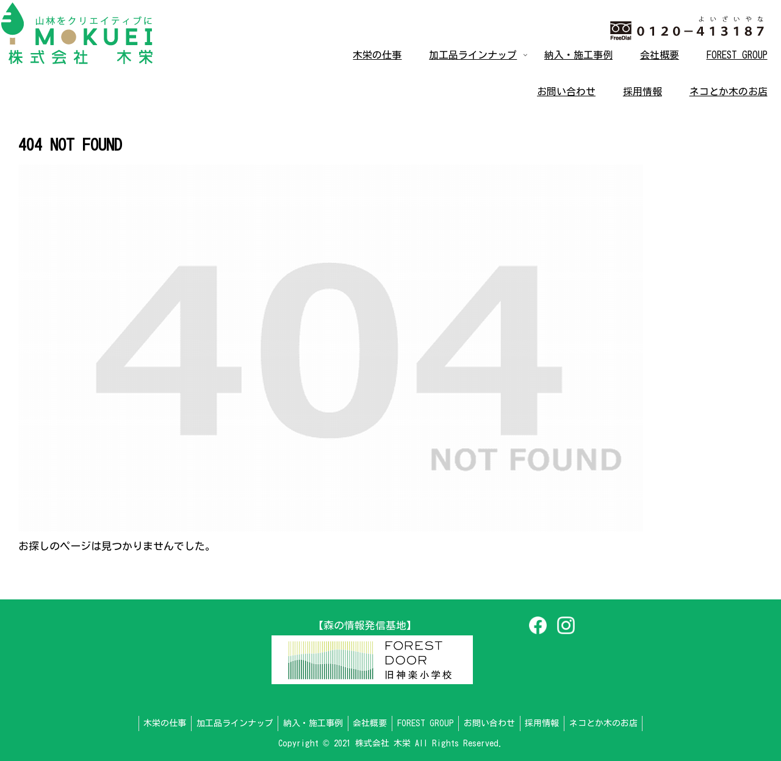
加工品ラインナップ (227, 723)
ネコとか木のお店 (613, 723)
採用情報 (549, 723)
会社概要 (368, 723)
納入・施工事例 (309, 723)
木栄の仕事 (155, 723)
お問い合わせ (493, 723)
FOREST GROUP (426, 723)
